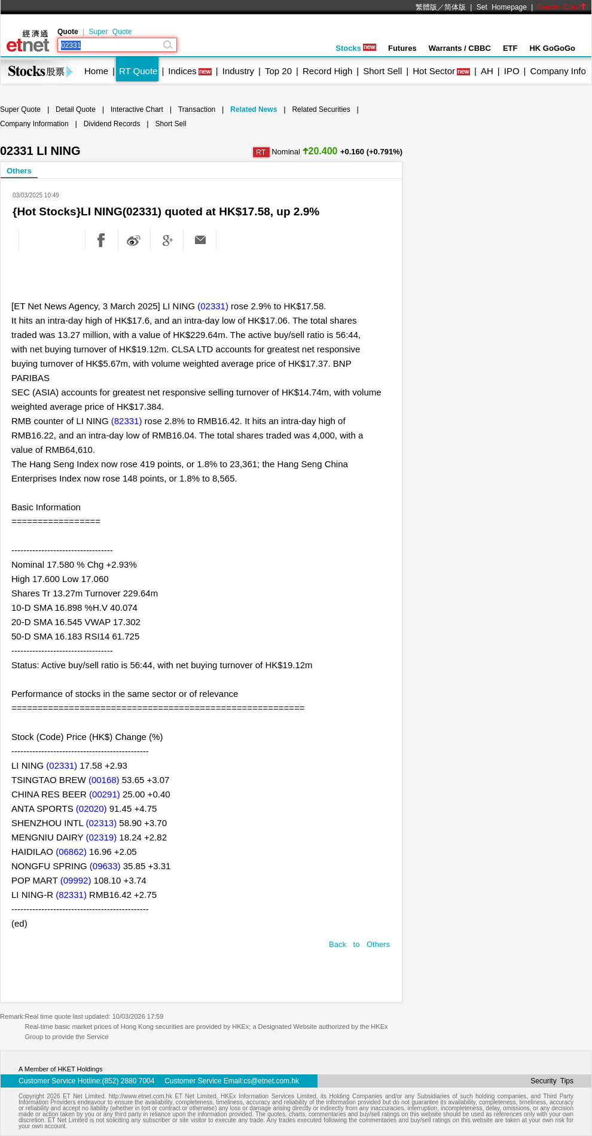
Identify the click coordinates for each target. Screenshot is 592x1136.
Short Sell (382, 71)
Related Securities (321, 109)
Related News (253, 109)
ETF (510, 48)
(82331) (126, 421)
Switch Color (562, 7)
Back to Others (359, 944)
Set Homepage (502, 7)
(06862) (71, 851)
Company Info (557, 71)
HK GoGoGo (552, 48)
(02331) (212, 306)
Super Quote (110, 32)
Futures (402, 48)
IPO (512, 71)
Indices (182, 71)
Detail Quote (76, 109)
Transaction (196, 109)
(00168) (104, 780)
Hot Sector (434, 71)
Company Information (34, 124)
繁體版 (426, 7)
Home (96, 71)
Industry (238, 71)
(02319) (101, 837)
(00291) (104, 794)
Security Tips (551, 1081)
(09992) (75, 880)
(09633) (105, 866)
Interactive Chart (137, 109)
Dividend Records (112, 124)
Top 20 (278, 71)
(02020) (91, 808)
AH (487, 71)
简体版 (455, 7)
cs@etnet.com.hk (271, 1081)
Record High (327, 71)
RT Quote (138, 71)
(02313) (101, 823)
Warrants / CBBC (460, 48)
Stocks (355, 48)
